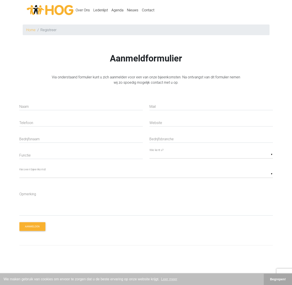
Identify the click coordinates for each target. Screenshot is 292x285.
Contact (148, 11)
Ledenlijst (100, 11)
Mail (152, 106)
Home (31, 30)
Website (155, 122)
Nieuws (132, 11)
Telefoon (26, 122)
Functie (25, 155)
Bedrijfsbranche (161, 139)
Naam (24, 106)
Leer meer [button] (169, 279)
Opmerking (27, 194)
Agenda (117, 11)
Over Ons (83, 11)
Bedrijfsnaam (29, 139)
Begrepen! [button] (278, 279)
